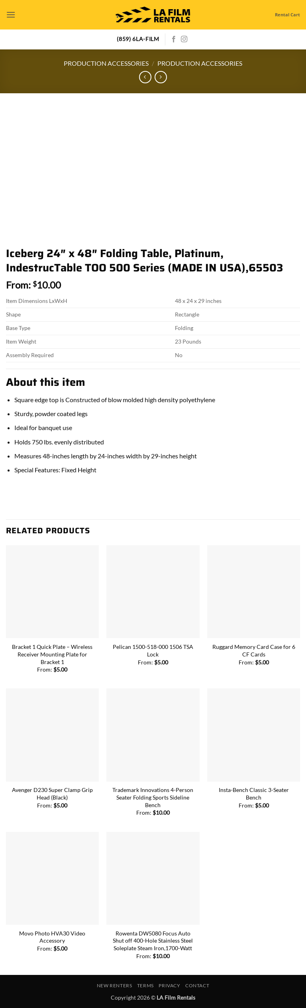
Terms (145, 985)
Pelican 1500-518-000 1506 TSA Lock (153, 650)
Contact (197, 985)
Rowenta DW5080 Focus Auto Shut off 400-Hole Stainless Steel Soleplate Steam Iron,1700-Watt (153, 940)
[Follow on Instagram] (184, 39)
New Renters (114, 985)
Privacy (169, 985)
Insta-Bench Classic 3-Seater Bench (254, 793)
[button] (11, 14)
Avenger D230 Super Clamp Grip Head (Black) (52, 793)
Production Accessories (106, 63)
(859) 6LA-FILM (138, 39)
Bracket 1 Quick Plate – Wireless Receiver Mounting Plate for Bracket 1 (52, 654)
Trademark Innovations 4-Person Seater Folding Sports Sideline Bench (152, 797)
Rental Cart (287, 15)
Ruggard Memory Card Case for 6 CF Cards (253, 650)
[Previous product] (161, 77)
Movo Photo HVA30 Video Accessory (52, 937)
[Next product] (145, 77)
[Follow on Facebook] (174, 39)
